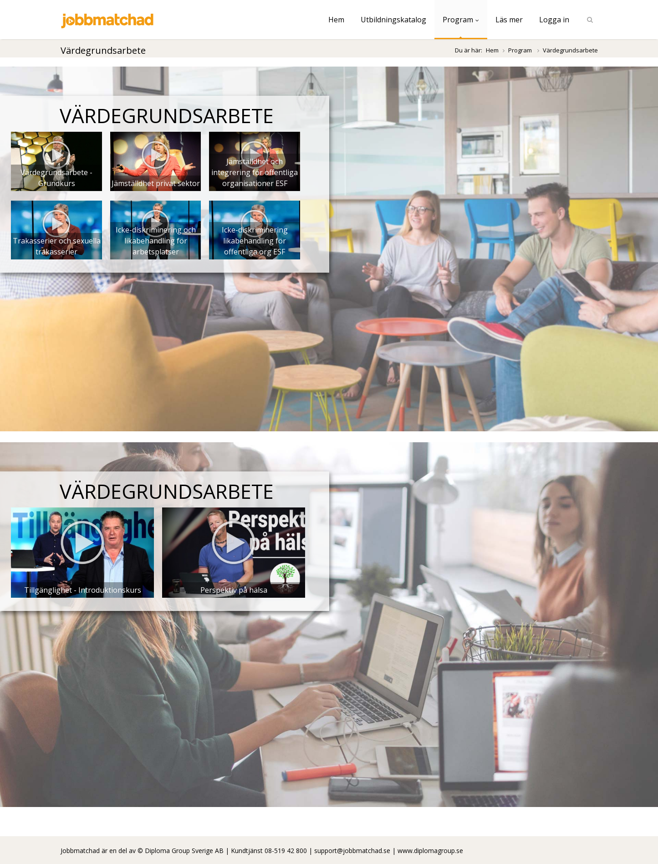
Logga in (554, 20)
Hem (336, 20)
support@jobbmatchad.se (352, 850)
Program (461, 20)
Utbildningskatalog (393, 20)
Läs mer (509, 20)
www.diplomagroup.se (430, 850)
